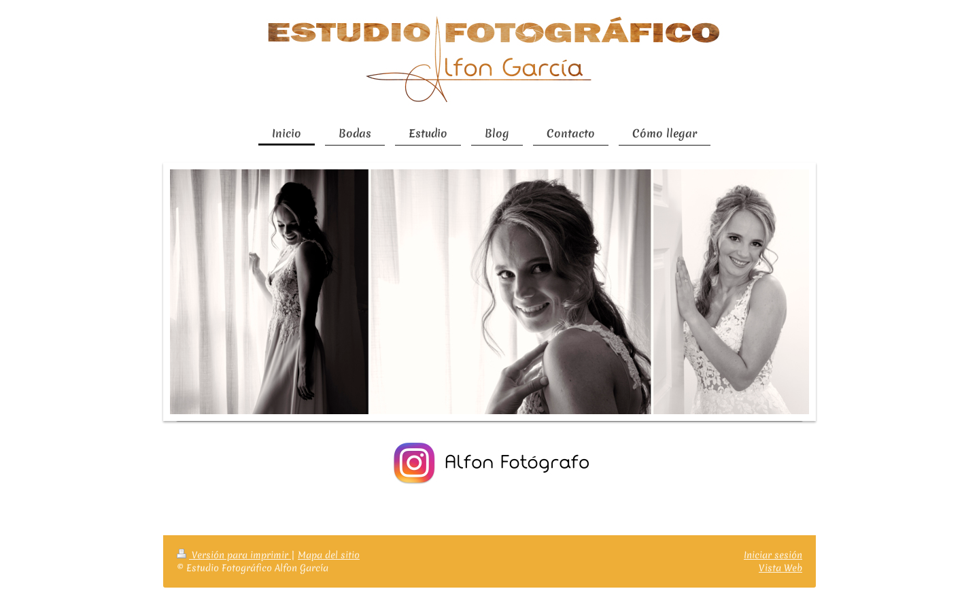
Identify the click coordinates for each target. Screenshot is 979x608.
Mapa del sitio (329, 555)
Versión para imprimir (234, 555)
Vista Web (780, 568)
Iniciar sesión (773, 555)
